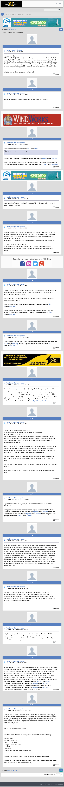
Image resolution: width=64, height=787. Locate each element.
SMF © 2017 (50, 784)
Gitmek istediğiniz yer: (50, 774)
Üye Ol (29, 148)
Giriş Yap (36, 148)
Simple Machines (58, 784)
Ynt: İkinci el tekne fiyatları (16, 93)
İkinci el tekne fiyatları (14, 50)
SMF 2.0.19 (43, 784)
